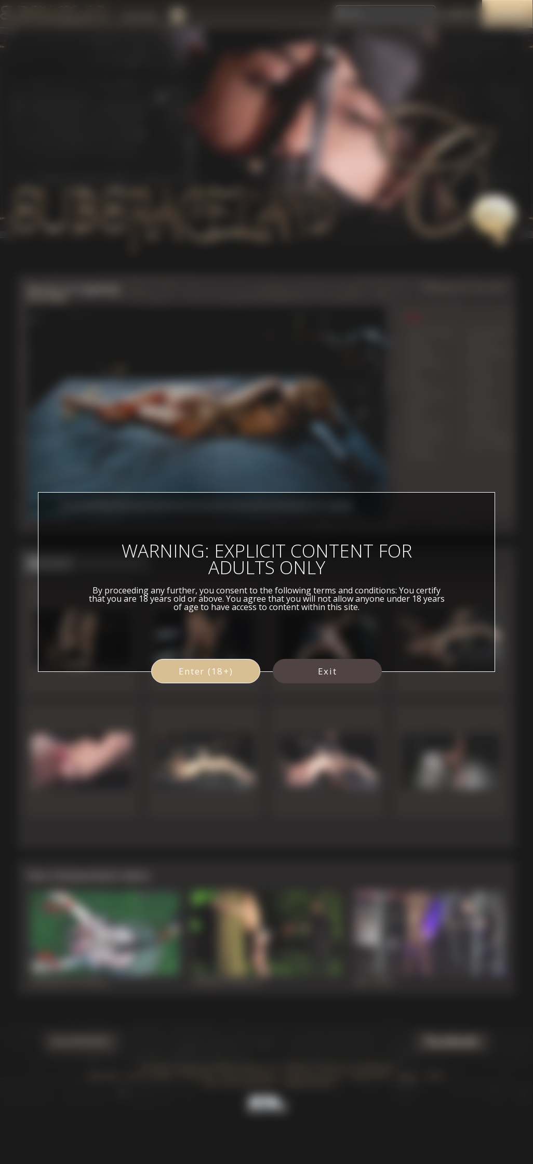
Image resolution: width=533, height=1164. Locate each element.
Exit (327, 671)
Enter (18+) (206, 671)
